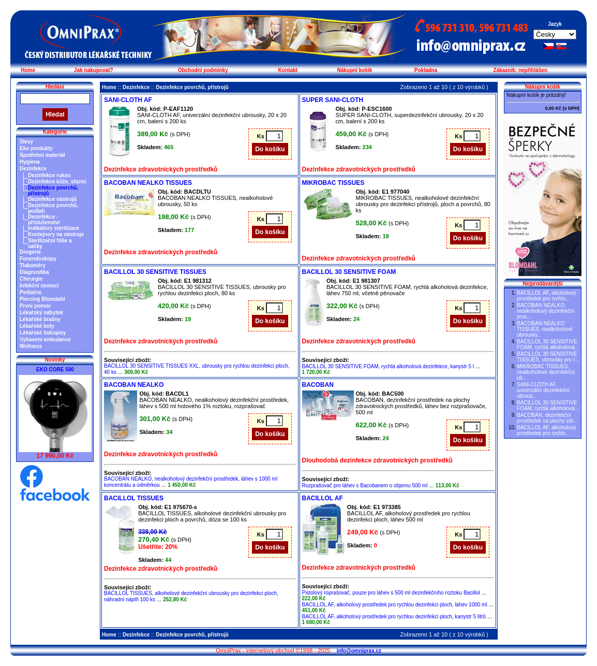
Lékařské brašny (40, 319)
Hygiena (30, 162)
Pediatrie (30, 292)
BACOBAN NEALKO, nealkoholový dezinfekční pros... (546, 311)
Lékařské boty (37, 326)
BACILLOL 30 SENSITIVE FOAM (349, 272)
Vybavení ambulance (45, 339)
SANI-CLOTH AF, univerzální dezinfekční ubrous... (543, 390)
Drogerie (30, 252)
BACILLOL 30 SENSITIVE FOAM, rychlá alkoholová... (548, 344)
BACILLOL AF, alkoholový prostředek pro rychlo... (546, 295)
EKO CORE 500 (55, 369)
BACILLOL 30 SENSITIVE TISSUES (155, 272)
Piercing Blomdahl (42, 299)
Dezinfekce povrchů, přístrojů (192, 87)
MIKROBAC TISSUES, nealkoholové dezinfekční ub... (546, 372)
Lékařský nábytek (41, 312)
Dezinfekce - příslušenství (44, 219)
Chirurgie (31, 279)
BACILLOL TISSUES (133, 498)
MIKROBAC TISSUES (333, 182)
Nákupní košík (354, 70)
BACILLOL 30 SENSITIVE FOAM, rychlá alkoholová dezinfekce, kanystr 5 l (388, 366)
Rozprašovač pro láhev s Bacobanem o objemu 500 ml (365, 485)
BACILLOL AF (322, 498)
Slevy (26, 141)
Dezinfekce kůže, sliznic (57, 181)
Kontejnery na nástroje (56, 234)
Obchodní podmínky (203, 70)
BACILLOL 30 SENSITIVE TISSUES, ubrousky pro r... (548, 357)
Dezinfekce (33, 168)
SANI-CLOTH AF (128, 100)
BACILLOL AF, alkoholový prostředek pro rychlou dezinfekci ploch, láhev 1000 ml (394, 604)
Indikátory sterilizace (53, 228)
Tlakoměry (33, 265)
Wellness (31, 346)
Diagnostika (34, 272)
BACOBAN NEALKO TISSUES (148, 182)
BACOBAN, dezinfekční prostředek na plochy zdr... (547, 418)
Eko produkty (36, 148)
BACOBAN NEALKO (133, 384)
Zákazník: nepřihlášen (520, 70)
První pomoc (35, 306)
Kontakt (287, 70)
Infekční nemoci (39, 285)
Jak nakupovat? (93, 70)
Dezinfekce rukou (49, 175)
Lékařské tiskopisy (43, 333)
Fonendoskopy (38, 259)
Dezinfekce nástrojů (52, 199)
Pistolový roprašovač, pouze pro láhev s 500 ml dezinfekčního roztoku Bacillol (391, 593)
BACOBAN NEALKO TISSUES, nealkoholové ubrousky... (544, 329)
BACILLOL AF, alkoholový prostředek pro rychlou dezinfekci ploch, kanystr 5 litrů (394, 616)
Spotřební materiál (42, 155)
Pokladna (425, 70)
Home (28, 70)
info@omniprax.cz (359, 651)
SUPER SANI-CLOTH (333, 100)
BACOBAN (318, 384)
